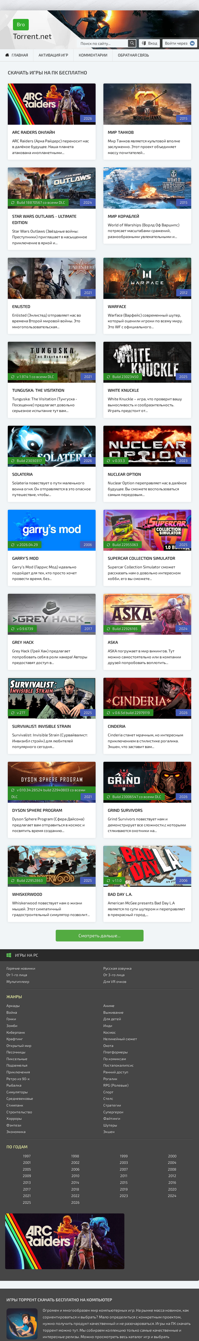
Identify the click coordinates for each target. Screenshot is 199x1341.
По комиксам (114, 1059)
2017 (27, 1189)
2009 (27, 1176)
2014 (75, 1182)
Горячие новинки (20, 968)
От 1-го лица (16, 975)
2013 (27, 1182)
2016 (172, 1182)
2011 (123, 1176)
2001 (27, 1162)
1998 (75, 1156)
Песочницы (15, 1052)
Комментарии (93, 55)
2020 (172, 1189)
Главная (20, 55)
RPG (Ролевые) (116, 1085)
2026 (75, 1202)
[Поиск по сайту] (132, 43)
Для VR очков (114, 981)
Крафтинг (14, 1039)
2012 (172, 1176)
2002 (75, 1162)
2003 (124, 1162)
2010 (75, 1176)
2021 (27, 1195)
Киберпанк (15, 1032)
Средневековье (19, 1098)
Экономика (16, 1131)
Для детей (112, 1019)
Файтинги (111, 1118)
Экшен (109, 1131)
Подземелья (16, 1065)
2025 (27, 1202)
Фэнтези (13, 1125)
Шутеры (110, 1125)
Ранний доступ (115, 1072)
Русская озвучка (117, 968)
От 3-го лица (114, 975)
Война (11, 1012)
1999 (124, 1156)
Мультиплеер (17, 981)
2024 (172, 1195)
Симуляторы (17, 1092)
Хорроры (14, 1118)
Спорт (108, 1092)
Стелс (108, 1098)
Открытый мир (18, 1045)
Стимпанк (14, 1105)
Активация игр (53, 55)
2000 (172, 1156)
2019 (124, 1189)
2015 (124, 1182)
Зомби (11, 1025)
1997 (27, 1156)
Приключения (18, 1072)
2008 (172, 1169)
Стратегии (112, 1105)
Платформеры (115, 1052)
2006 (75, 1169)
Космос (109, 1032)
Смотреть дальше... (99, 935)
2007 (124, 1169)
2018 (75, 1189)
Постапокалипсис (118, 1065)
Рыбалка (14, 1085)
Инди (107, 1025)
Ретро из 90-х (18, 1079)
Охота (108, 1045)
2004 (172, 1162)
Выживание (113, 1012)
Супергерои (113, 1112)
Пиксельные (16, 1059)
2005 (27, 1169)
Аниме (109, 1005)
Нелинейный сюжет (120, 1039)
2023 (124, 1195)
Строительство (19, 1112)
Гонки (11, 1019)
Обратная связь (133, 55)
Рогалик (110, 1079)
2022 (75, 1195)
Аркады (13, 1005)
